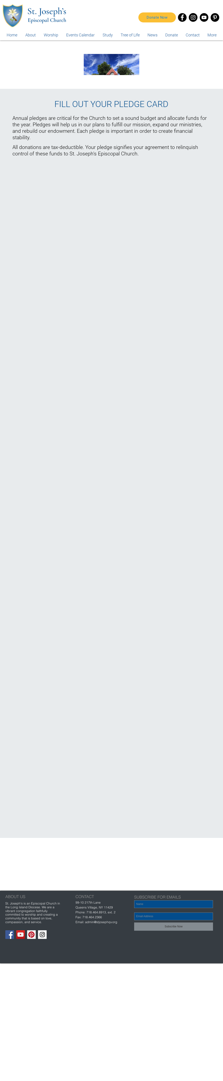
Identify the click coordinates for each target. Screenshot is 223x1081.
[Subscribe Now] (173, 926)
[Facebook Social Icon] (9, 934)
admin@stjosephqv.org (101, 922)
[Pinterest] (215, 17)
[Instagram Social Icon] (42, 934)
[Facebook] (182, 17)
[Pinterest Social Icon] (31, 934)
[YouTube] (204, 17)
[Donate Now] (157, 17)
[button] (211, 35)
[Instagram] (193, 17)
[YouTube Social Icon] (20, 934)
